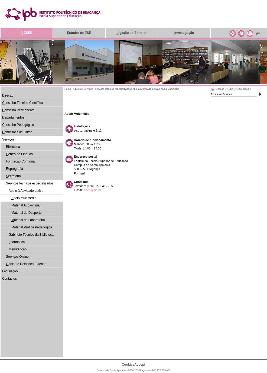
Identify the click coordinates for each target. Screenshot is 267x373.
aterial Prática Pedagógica (31, 227)
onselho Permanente (18, 110)
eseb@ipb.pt (92, 190)
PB (258, 33)
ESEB (26, 33)
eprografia (14, 169)
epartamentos (13, 117)
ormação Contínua (20, 161)
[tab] (217, 90)
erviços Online (17, 257)
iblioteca (13, 147)
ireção (7, 95)
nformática (17, 242)
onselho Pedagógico (18, 125)
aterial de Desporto (26, 213)
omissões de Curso (17, 132)
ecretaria (13, 176)
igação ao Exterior (131, 33)
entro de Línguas (19, 154)
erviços (8, 139)
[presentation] (217, 90)
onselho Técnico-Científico (22, 103)
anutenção (18, 249)
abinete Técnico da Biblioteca (31, 235)
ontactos (9, 278)
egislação (10, 271)
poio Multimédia (23, 198)
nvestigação (184, 33)
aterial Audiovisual (25, 205)
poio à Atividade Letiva (26, 191)
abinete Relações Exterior (26, 264)
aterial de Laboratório (28, 220)
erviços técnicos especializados (29, 183)
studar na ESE (79, 33)
